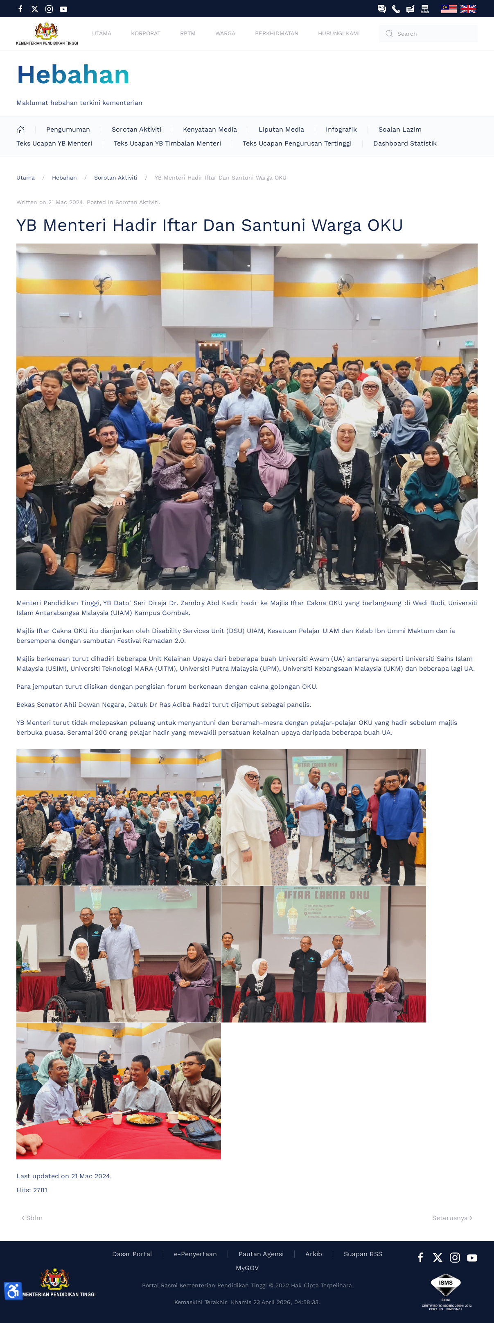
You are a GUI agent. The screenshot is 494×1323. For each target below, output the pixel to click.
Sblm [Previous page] (32, 1218)
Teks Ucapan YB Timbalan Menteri (167, 143)
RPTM (188, 33)
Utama (101, 33)
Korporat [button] (145, 33)
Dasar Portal (132, 1254)
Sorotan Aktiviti (136, 129)
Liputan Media (281, 129)
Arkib (313, 1254)
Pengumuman (68, 129)
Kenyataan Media (210, 129)
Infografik (341, 129)
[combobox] (428, 33)
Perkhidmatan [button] (276, 33)
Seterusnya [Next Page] (452, 1218)
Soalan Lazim (400, 129)
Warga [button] (225, 33)
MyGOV (247, 1268)
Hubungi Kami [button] (339, 33)
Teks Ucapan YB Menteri (54, 143)
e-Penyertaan (195, 1254)
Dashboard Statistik (405, 143)
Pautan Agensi (261, 1254)
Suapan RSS (363, 1254)
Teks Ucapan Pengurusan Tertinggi (297, 143)
